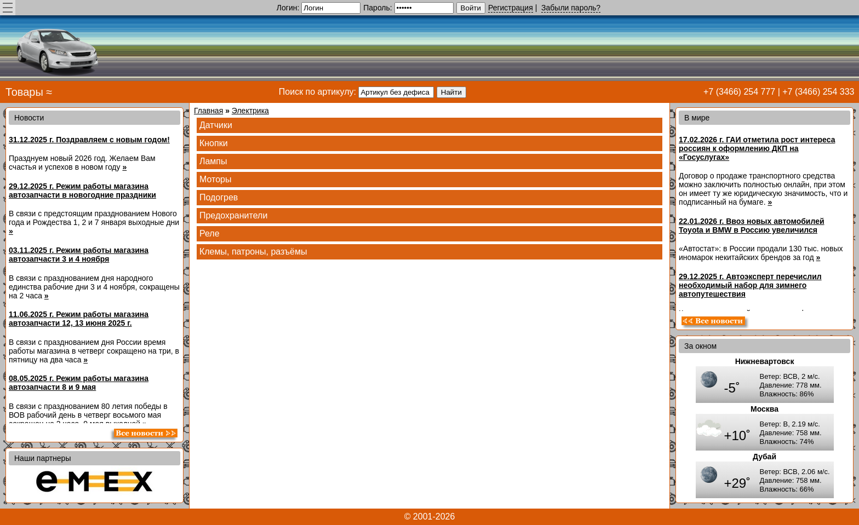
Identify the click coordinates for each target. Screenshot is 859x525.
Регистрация (510, 7)
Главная (208, 110)
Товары (24, 92)
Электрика (250, 110)
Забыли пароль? (570, 7)
